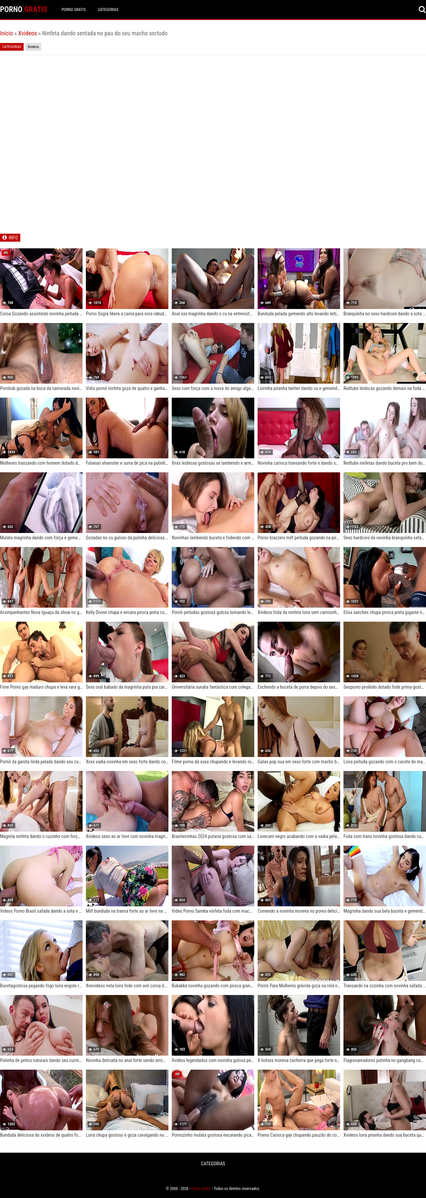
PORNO (23, 9)
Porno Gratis (74, 9)
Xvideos (27, 33)
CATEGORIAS (108, 9)
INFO (13, 237)
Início (6, 33)
